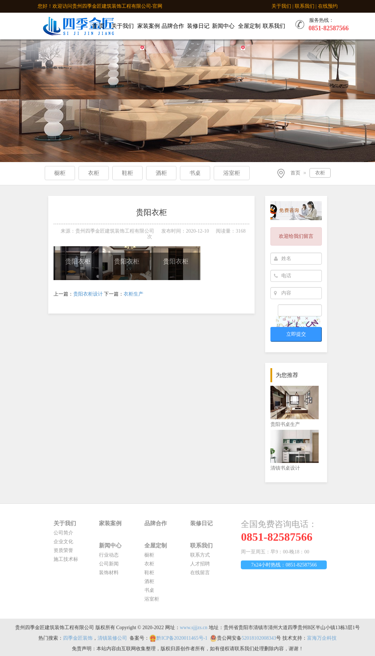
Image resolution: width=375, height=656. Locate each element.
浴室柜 (151, 602)
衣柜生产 (133, 294)
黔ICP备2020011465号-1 (181, 641)
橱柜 (149, 558)
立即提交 (296, 334)
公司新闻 (109, 566)
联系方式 (200, 558)
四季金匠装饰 (78, 641)
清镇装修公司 (112, 641)
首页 (295, 173)
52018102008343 (259, 641)
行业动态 (109, 558)
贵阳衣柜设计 (88, 294)
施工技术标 (66, 562)
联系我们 (304, 6)
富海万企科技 (322, 641)
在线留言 (200, 575)
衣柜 (320, 173)
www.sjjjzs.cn (193, 630)
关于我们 (281, 6)
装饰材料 (109, 575)
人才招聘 (200, 566)
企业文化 (63, 544)
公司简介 (63, 535)
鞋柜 (149, 575)
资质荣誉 (63, 553)
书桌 (149, 593)
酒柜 (149, 584)
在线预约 (328, 6)
